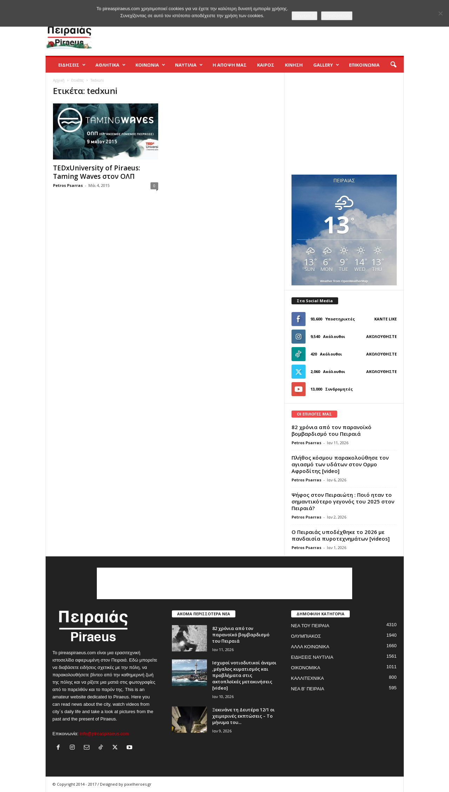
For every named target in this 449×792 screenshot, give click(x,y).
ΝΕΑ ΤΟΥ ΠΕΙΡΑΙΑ (310, 625)
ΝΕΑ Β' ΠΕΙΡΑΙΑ (307, 688)
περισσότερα (337, 15)
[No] (440, 13)
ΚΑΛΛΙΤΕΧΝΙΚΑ (307, 678)
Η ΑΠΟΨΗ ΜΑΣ (230, 65)
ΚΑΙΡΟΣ (265, 65)
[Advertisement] (276, 33)
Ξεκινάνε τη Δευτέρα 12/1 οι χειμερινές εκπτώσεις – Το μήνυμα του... (243, 715)
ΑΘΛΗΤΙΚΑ (110, 65)
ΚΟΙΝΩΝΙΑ (150, 65)
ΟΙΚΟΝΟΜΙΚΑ (305, 667)
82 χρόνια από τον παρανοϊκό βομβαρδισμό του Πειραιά (331, 430)
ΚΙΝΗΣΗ (294, 65)
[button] (393, 65)
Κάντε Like (385, 318)
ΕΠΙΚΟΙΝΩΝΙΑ (364, 65)
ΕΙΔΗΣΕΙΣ (72, 65)
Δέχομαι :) (304, 15)
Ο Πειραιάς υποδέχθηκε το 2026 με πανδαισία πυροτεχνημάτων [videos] (340, 535)
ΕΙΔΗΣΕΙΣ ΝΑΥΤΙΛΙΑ (312, 657)
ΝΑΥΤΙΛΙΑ (189, 65)
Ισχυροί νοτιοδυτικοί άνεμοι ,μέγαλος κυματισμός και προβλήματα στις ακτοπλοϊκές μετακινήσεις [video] (244, 675)
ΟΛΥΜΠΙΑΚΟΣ (306, 636)
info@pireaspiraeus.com (104, 733)
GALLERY (326, 65)
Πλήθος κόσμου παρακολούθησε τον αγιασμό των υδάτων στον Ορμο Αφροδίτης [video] (340, 464)
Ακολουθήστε (381, 336)
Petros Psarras (68, 185)
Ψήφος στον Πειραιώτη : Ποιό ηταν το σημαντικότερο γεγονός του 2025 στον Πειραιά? (342, 501)
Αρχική (59, 80)
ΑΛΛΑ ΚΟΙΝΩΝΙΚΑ (310, 646)
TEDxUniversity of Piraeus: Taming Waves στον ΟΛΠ (96, 172)
